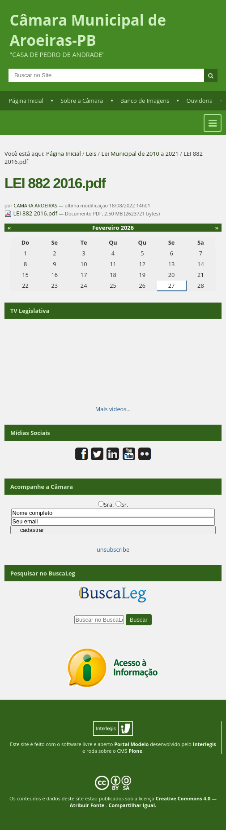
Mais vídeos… (113, 409)
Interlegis (204, 744)
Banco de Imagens (144, 101)
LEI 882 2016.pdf (31, 213)
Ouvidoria (199, 101)
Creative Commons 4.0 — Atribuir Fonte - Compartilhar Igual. (143, 801)
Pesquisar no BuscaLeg (42, 573)
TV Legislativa (29, 311)
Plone (135, 750)
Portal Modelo (131, 744)
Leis (91, 153)
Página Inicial (26, 101)
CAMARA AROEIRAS (35, 205)
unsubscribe (113, 549)
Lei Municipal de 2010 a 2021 (140, 153)
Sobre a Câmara (81, 101)
